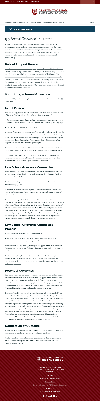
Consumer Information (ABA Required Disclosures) (50, 383)
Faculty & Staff (15, 1)
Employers (24, 1)
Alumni (7, 1)
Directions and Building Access (50, 377)
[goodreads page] (54, 395)
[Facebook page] (44, 395)
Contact (50, 373)
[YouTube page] (51, 395)
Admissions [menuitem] (8, 22)
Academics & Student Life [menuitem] (21, 22)
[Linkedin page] (49, 395)
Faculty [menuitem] (39, 22)
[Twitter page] (46, 395)
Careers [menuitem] (33, 22)
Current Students (34, 1)
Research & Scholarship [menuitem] (50, 22)
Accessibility (50, 387)
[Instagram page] (56, 395)
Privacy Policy (50, 380)
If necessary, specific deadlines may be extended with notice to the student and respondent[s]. (32, 54)
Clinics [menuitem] (61, 22)
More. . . (92, 22)
